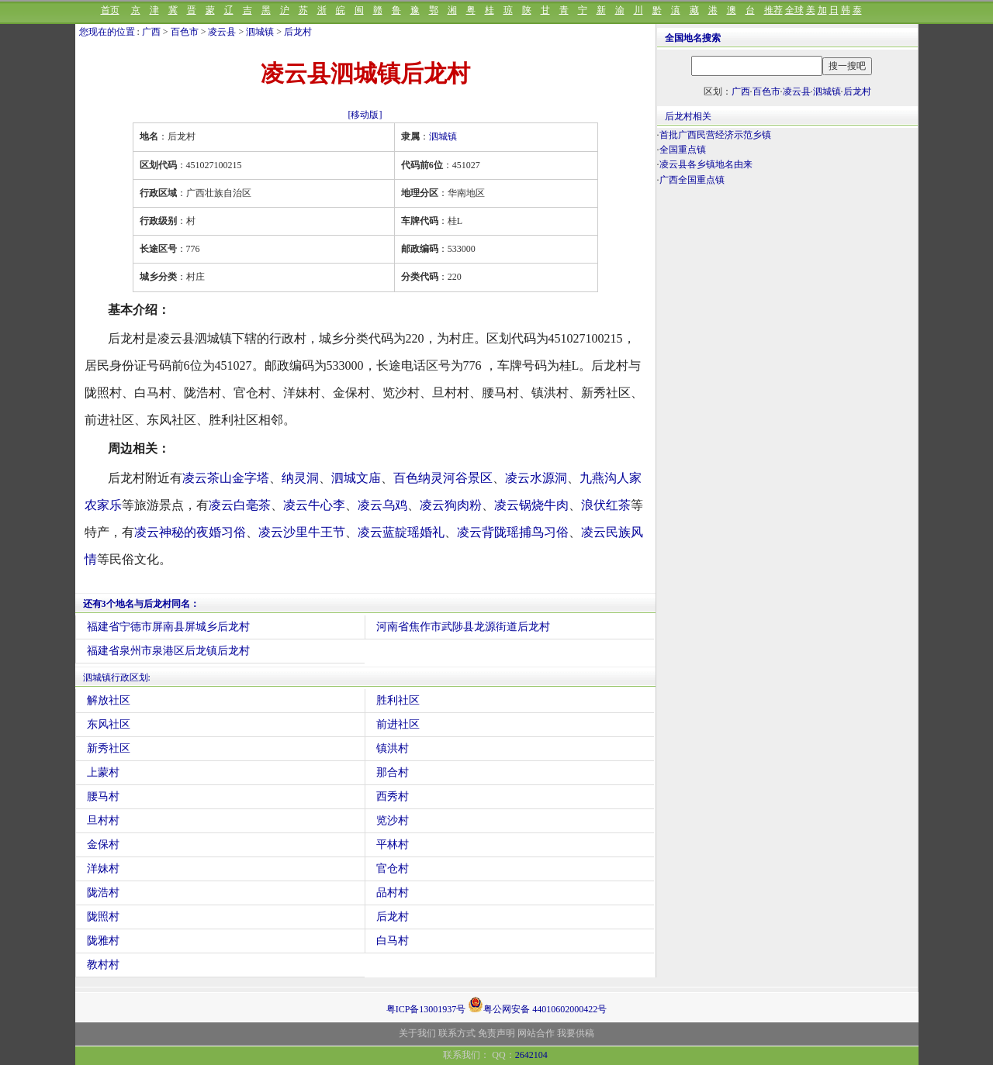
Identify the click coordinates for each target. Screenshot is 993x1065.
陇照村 (103, 916)
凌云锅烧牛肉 (531, 505)
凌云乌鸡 (382, 505)
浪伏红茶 (606, 505)
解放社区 (108, 700)
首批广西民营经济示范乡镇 (715, 134)
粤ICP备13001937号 (426, 1009)
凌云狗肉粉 (451, 505)
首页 (110, 10)
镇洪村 (392, 748)
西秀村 (392, 796)
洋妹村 (103, 868)
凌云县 (222, 31)
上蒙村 (103, 772)
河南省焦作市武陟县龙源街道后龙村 (463, 626)
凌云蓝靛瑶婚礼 (401, 532)
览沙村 (392, 820)
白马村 (392, 940)
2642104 (531, 1054)
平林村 (392, 844)
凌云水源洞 (536, 477)
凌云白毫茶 (240, 505)
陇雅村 (103, 940)
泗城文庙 (356, 477)
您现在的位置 (107, 31)
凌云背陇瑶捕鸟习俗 (513, 532)
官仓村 (392, 868)
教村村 (103, 964)
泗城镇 (260, 31)
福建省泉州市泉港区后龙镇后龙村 (168, 651)
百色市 (185, 31)
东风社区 (108, 724)
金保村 (103, 844)
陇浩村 (103, 892)
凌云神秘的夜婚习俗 (190, 532)
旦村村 (103, 820)
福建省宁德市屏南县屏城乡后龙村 (168, 626)
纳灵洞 (300, 477)
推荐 (773, 10)
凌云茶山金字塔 (225, 477)
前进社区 (398, 724)
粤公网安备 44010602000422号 (537, 1004)
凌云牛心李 (314, 505)
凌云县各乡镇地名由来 (706, 164)
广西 (151, 31)
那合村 (392, 772)
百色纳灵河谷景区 (443, 477)
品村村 (392, 892)
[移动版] (365, 114)
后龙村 (298, 31)
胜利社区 (398, 700)
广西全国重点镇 (692, 179)
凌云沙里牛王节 (301, 532)
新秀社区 (108, 748)
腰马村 (103, 796)
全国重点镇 (682, 149)
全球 (794, 10)
